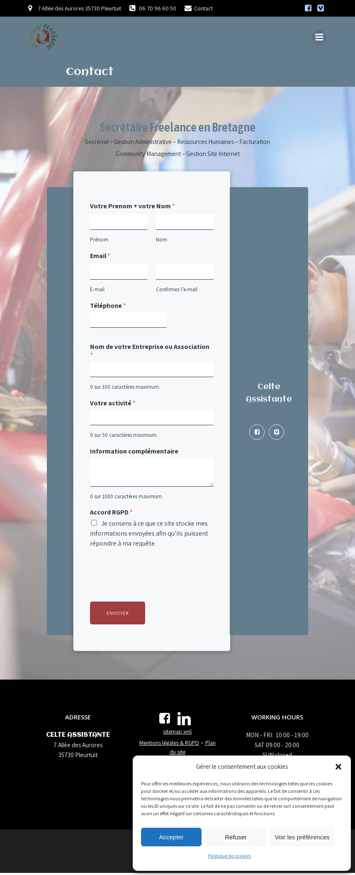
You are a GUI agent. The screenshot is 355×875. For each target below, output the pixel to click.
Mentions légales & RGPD (169, 744)
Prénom (99, 240)
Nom (161, 240)
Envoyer (118, 614)
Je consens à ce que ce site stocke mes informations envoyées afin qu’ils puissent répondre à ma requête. (149, 534)
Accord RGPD (111, 513)
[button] (338, 767)
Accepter (171, 837)
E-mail (97, 290)
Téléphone (108, 306)
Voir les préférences (302, 837)
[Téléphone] (127, 320)
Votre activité (113, 404)
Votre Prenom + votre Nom (132, 207)
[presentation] (153, 589)
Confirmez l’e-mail (176, 290)
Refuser (236, 837)
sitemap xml (177, 733)
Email (100, 257)
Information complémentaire (134, 452)
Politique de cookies (229, 856)
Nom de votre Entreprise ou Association (149, 351)
